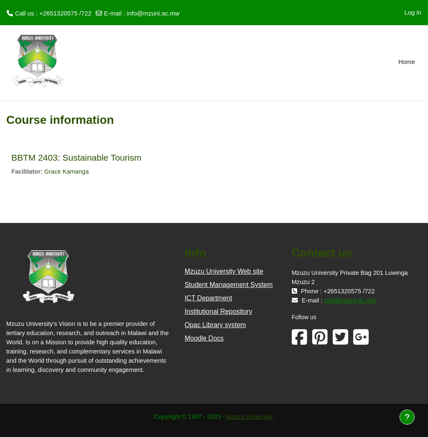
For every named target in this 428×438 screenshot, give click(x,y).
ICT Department (208, 298)
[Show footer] (407, 417)
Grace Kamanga (67, 171)
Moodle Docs (204, 338)
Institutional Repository (218, 311)
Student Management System (229, 285)
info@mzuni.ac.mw (153, 13)
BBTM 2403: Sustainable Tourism (76, 157)
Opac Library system (215, 325)
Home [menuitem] (406, 61)
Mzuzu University (250, 417)
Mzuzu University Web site (224, 271)
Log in (412, 12)
